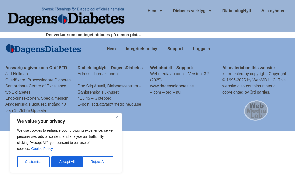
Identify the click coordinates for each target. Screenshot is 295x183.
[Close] (116, 118)
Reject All (66, 162)
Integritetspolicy (141, 49)
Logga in (201, 49)
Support (175, 49)
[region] (66, 143)
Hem (155, 11)
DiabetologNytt (236, 11)
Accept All (99, 162)
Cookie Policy (42, 149)
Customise (33, 162)
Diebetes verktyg (192, 11)
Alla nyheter (273, 11)
